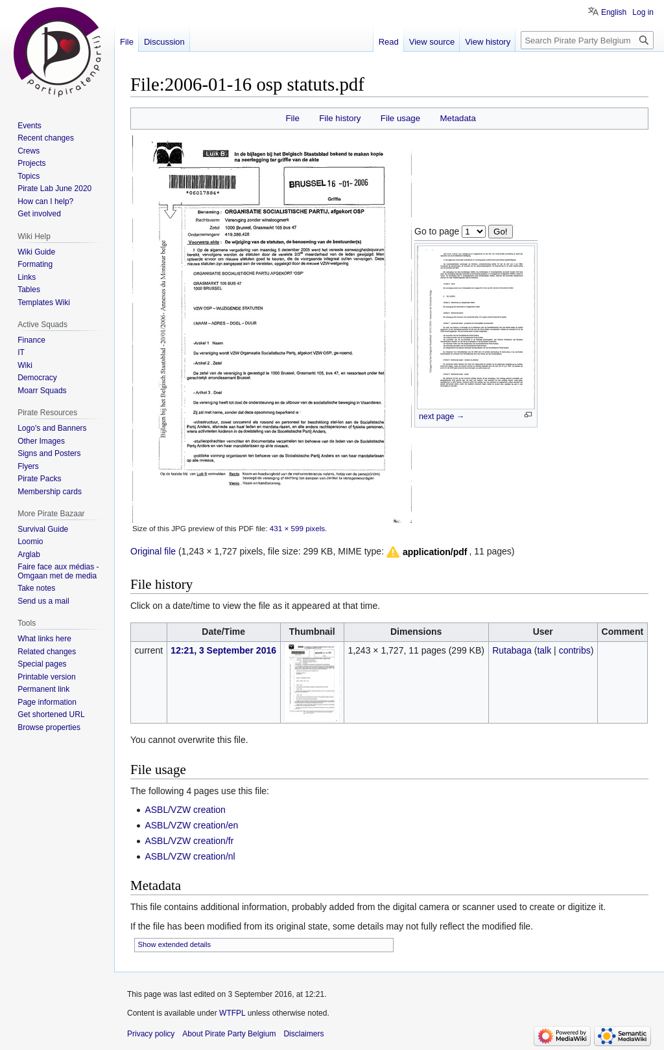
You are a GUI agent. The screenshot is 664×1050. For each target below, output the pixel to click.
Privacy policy (150, 1033)
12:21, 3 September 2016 (223, 650)
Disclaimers (303, 1033)
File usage (400, 118)
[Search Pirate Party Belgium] (587, 40)
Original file (153, 551)
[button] (426, 552)
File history (340, 118)
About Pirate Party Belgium (229, 1033)
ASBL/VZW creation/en (191, 825)
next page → (441, 416)
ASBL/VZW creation (185, 810)
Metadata (457, 118)
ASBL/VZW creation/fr (189, 841)
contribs (575, 650)
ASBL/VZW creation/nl (190, 856)
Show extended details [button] (174, 944)
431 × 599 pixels (297, 528)
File (292, 118)
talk (544, 650)
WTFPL (232, 1013)
